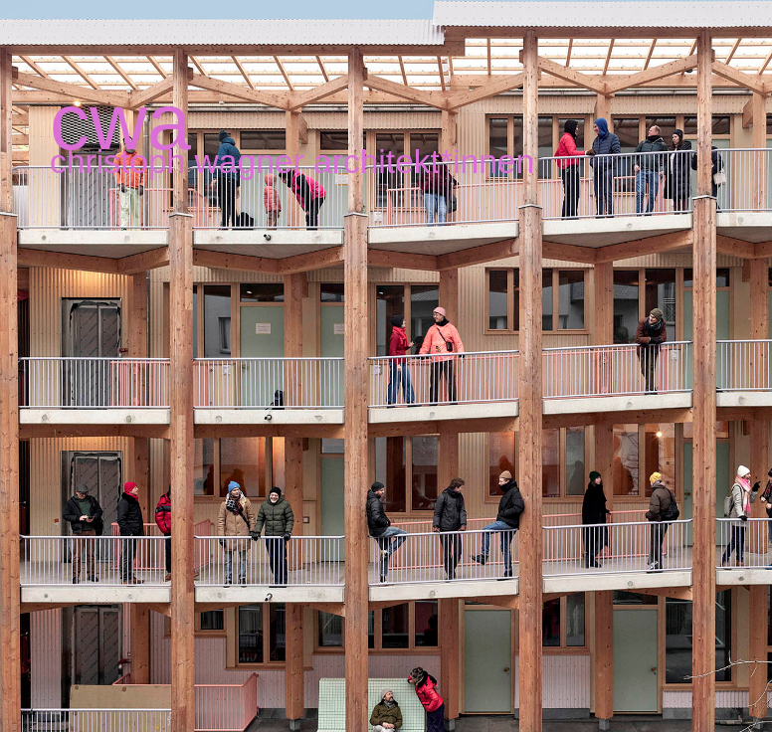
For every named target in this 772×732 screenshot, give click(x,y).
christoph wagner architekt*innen (292, 161)
